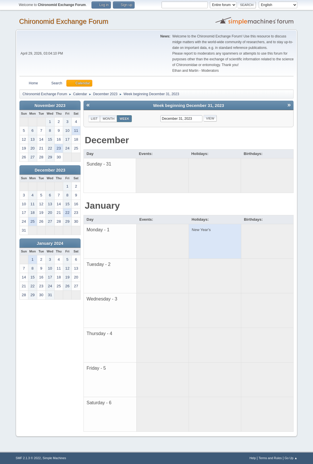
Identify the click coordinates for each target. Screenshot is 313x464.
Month (108, 118)
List (94, 118)
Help (253, 458)
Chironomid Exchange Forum (63, 21)
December (107, 140)
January (102, 205)
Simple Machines (54, 458)
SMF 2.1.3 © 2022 (28, 458)
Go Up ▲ (290, 458)
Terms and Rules (270, 458)
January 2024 (50, 243)
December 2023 (50, 170)
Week (124, 118)
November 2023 (50, 105)
